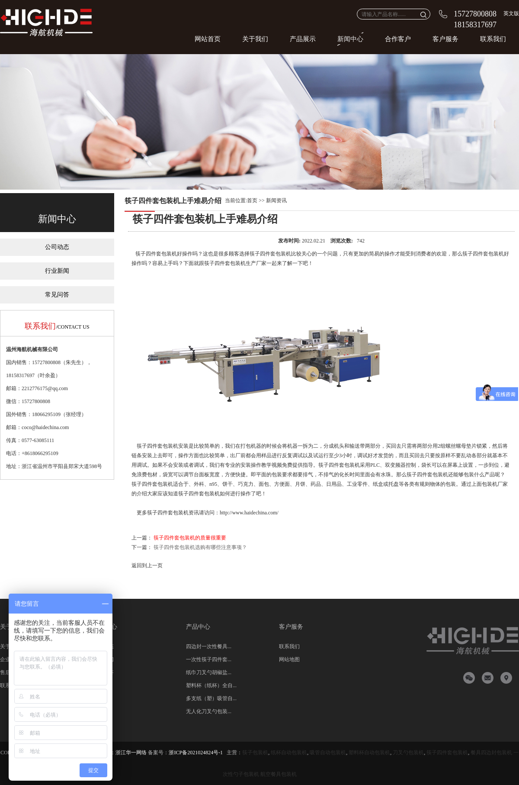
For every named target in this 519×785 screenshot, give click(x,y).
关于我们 (255, 39)
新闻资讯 (276, 200)
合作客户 (398, 39)
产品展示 (303, 39)
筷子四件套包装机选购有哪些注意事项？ (200, 547)
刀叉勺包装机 (408, 752)
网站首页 (208, 39)
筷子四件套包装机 (156, 254)
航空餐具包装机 (278, 774)
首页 (252, 200)
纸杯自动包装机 (289, 752)
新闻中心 (350, 39)
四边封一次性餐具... (208, 646)
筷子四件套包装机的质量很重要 (190, 538)
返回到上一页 (147, 565)
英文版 (511, 13)
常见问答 (57, 294)
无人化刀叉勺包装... (208, 711)
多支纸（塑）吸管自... (211, 698)
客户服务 (445, 39)
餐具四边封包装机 (491, 752)
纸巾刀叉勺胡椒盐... (208, 672)
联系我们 (493, 39)
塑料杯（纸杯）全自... (211, 685)
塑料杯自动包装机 (369, 752)
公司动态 (57, 247)
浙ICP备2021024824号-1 (196, 752)
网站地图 (289, 659)
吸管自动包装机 (328, 752)
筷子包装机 (255, 752)
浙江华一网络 (131, 752)
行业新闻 (57, 271)
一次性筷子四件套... (208, 659)
